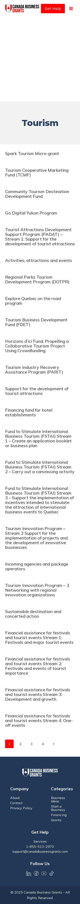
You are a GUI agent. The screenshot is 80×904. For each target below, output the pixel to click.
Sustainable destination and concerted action (33, 614)
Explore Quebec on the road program (33, 301)
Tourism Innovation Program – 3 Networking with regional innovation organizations (37, 590)
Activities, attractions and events (38, 260)
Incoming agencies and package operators (36, 566)
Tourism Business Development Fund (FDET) (36, 322)
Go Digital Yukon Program (31, 213)
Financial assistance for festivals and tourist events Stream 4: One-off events (39, 720)
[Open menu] (71, 8)
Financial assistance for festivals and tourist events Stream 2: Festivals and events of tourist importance (37, 666)
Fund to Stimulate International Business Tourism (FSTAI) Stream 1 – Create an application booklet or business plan (38, 438)
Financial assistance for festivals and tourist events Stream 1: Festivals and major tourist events (39, 637)
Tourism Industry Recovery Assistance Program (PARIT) (34, 370)
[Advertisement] (40, 59)
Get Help (53, 8)
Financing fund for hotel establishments (28, 412)
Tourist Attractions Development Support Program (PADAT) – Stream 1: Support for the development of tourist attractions (40, 236)
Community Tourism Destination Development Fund (37, 194)
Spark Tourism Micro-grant (32, 153)
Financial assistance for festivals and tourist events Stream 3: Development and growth (37, 694)
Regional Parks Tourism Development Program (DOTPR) (37, 279)
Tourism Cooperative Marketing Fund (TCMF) (36, 172)
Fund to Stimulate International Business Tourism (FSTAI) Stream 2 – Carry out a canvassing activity (39, 466)
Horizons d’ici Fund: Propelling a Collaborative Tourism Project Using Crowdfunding (37, 345)
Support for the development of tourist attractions (36, 391)
